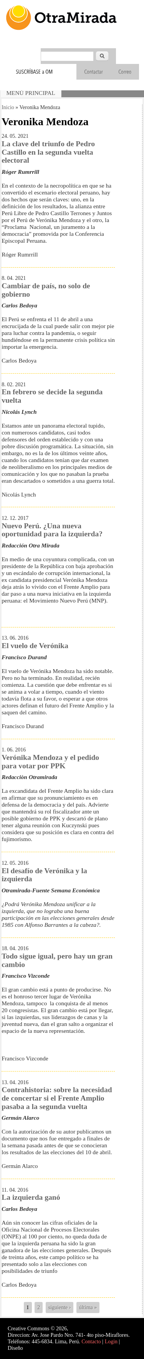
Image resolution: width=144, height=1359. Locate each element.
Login (111, 1341)
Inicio (8, 107)
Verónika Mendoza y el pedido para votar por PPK (50, 761)
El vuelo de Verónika (35, 646)
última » (88, 1307)
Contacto (91, 1341)
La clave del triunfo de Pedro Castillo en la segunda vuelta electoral (48, 152)
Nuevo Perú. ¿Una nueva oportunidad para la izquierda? (52, 530)
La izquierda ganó (31, 1197)
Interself (33, 1348)
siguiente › (59, 1307)
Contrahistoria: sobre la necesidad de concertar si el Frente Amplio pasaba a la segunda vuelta (57, 1098)
